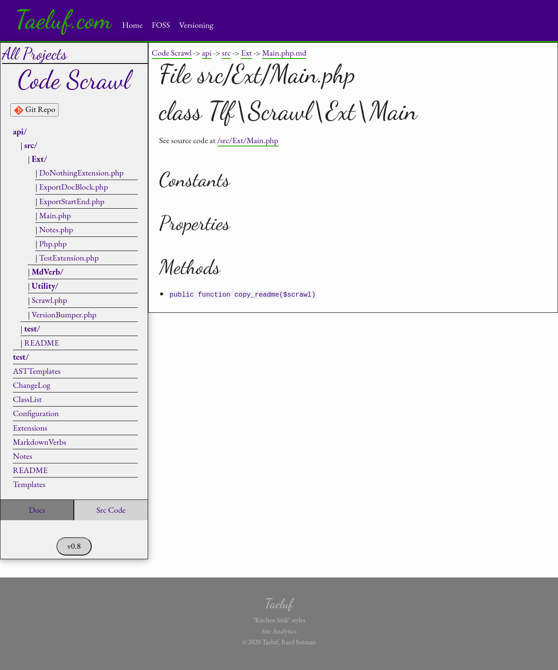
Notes (22, 456)
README (41, 342)
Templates (29, 484)
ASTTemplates (37, 370)
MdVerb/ (47, 271)
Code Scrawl (172, 52)
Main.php (55, 215)
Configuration (36, 413)
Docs (37, 509)
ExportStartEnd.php (71, 201)
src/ (30, 145)
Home (132, 24)
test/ (32, 328)
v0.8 (74, 546)
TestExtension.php (69, 257)
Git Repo (34, 109)
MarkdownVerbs (39, 441)
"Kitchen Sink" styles (279, 620)
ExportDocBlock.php (73, 186)
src (226, 52)
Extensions (30, 427)
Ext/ (39, 158)
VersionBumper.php (64, 314)
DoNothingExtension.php (81, 172)
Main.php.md (284, 52)
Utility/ (45, 285)
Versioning (196, 24)
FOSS (161, 24)
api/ (20, 131)
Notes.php (56, 229)
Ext (246, 52)
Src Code (110, 509)
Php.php (53, 243)
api (207, 52)
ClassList (27, 399)
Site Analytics (279, 631)
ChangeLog (31, 385)
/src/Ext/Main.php (247, 140)
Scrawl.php (49, 300)
